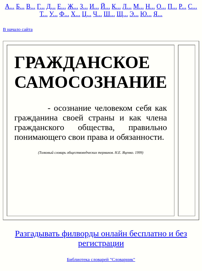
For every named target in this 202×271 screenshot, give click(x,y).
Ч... (97, 14)
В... (30, 6)
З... (84, 6)
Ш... (109, 14)
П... (172, 6)
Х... (76, 14)
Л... (127, 6)
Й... (105, 6)
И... (94, 6)
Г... (41, 6)
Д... (51, 6)
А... (10, 6)
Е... (61, 6)
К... (116, 6)
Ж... (73, 6)
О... (161, 6)
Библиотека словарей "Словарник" (101, 259)
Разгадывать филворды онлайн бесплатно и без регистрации (101, 238)
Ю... (146, 14)
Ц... (87, 14)
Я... (158, 14)
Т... (43, 14)
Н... (150, 6)
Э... (134, 14)
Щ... (122, 14)
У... (53, 14)
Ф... (64, 14)
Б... (20, 6)
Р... (182, 6)
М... (138, 6)
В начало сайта (18, 29)
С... (192, 6)
